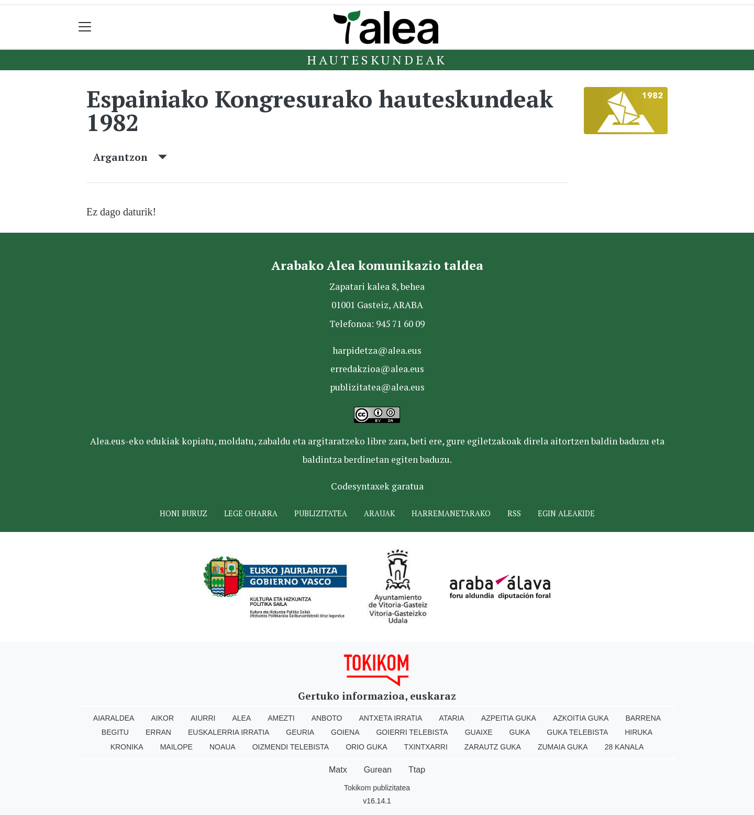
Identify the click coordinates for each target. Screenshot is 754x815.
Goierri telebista (412, 732)
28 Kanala (624, 747)
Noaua (222, 747)
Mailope (176, 747)
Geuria (300, 732)
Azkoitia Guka (581, 718)
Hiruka (638, 732)
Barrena (643, 718)
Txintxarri (426, 747)
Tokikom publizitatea (377, 788)
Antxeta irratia (391, 718)
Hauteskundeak (377, 59)
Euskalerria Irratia (228, 732)
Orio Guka (366, 747)
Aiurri (203, 718)
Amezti (281, 718)
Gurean (378, 769)
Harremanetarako (451, 513)
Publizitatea (320, 513)
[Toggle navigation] (85, 27)
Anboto (327, 718)
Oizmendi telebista (290, 747)
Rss (514, 513)
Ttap (416, 769)
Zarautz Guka (492, 747)
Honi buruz (183, 513)
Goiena (345, 732)
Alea (241, 718)
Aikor (162, 718)
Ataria (451, 718)
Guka (519, 732)
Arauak (379, 513)
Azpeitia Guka (508, 718)
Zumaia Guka (563, 747)
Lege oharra (251, 513)
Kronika (126, 747)
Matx (338, 769)
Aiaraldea (114, 718)
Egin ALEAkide (566, 513)
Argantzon (130, 157)
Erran (158, 732)
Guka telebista (577, 732)
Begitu (115, 732)
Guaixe (479, 732)
